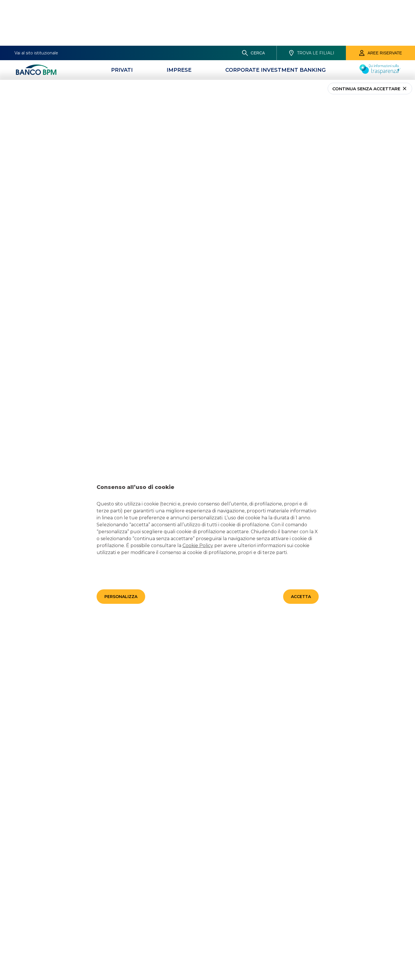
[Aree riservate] (380, 7)
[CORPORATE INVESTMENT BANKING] (275, 24)
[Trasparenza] (380, 27)
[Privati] (122, 24)
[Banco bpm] (36, 24)
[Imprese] (179, 24)
